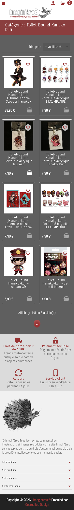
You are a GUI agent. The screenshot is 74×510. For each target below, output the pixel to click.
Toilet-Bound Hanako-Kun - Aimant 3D (18, 283)
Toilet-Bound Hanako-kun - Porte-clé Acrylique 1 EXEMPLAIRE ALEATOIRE (55, 98)
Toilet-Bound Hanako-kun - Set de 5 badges (55, 283)
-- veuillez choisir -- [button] (57, 46)
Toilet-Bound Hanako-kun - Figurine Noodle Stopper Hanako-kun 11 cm (18, 98)
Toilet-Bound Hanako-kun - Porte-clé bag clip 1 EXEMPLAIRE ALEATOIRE (55, 224)
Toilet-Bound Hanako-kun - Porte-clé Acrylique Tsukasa (18, 159)
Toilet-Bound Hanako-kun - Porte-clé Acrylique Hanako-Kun (55, 159)
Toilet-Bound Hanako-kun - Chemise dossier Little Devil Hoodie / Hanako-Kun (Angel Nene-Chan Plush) (18, 227)
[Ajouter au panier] (29, 110)
